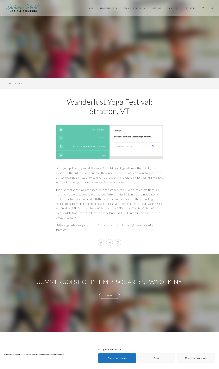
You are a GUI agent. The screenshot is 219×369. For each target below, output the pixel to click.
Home (90, 8)
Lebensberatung (108, 8)
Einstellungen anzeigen (196, 358)
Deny (156, 358)
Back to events (14, 83)
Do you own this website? (124, 146)
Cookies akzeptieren (117, 358)
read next (110, 296)
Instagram (190, 8)
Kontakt (173, 8)
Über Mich (157, 8)
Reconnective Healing (135, 8)
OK (153, 146)
